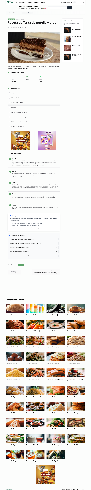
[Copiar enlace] (25, 27)
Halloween (36, 2)
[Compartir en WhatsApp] (23, 27)
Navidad (30, 2)
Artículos (43, 2)
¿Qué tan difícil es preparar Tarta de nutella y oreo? (33, 239)
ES (74, 2)
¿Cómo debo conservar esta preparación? (33, 255)
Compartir (21, 264)
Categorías (22, 2)
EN (71, 2)
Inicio (16, 2)
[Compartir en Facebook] (18, 27)
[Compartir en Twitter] (20, 27)
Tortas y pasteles (16, 12)
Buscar (70, 8)
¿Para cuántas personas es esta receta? (33, 247)
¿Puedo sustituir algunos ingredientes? (33, 251)
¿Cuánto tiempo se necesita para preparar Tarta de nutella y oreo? (33, 243)
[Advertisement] (45, 289)
